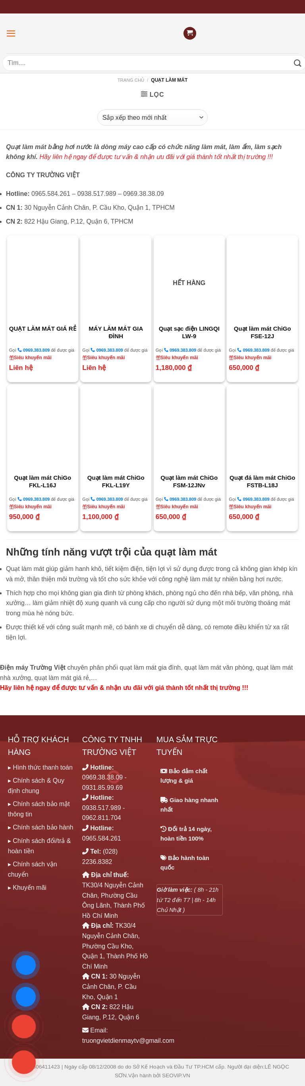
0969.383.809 (33, 349)
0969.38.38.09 (102, 777)
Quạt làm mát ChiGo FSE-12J (262, 332)
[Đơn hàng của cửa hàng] (152, 117)
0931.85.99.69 (102, 787)
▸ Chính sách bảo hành (40, 827)
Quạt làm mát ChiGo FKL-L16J (42, 481)
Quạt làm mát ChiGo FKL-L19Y (116, 481)
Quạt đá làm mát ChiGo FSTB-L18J (262, 481)
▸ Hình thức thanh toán (40, 767)
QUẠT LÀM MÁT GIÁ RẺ (42, 328)
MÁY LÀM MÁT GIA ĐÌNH (116, 332)
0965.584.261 (101, 838)
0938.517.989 (101, 807)
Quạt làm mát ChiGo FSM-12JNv (189, 481)
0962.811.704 (101, 817)
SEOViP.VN (176, 1075)
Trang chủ (131, 80)
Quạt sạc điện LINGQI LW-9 (189, 332)
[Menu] (11, 33)
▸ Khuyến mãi (27, 887)
